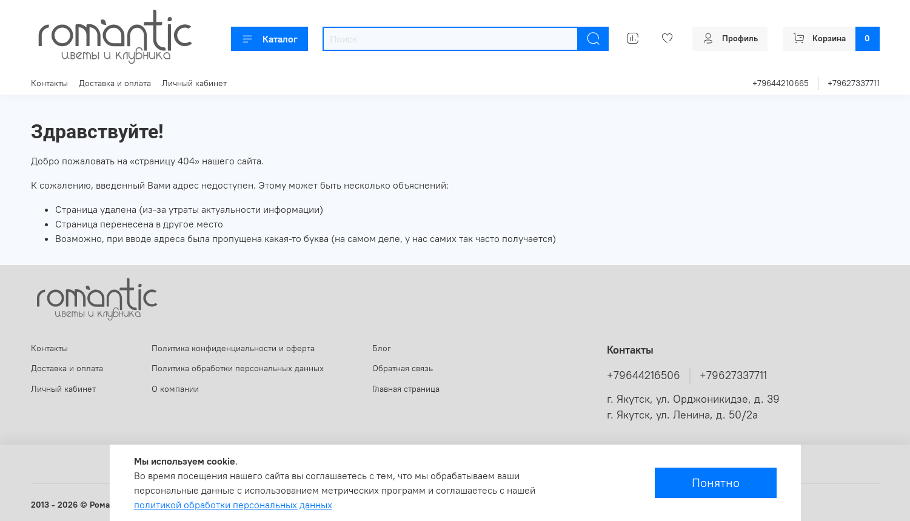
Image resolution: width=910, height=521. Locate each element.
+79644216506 (643, 375)
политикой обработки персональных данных (233, 505)
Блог (381, 348)
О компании (175, 388)
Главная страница (406, 388)
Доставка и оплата (115, 83)
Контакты (49, 83)
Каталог (269, 39)
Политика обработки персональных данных (238, 368)
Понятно (716, 482)
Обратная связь (402, 368)
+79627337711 (854, 83)
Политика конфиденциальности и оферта (233, 348)
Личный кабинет (194, 83)
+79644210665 (780, 83)
